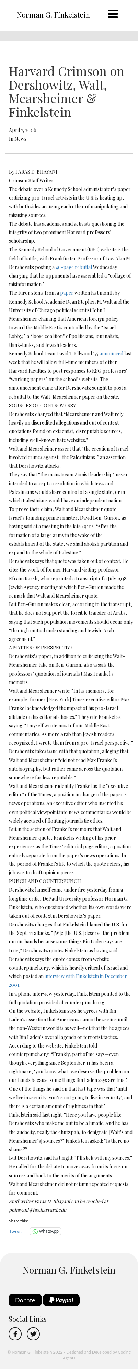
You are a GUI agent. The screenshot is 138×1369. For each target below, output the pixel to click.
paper (66, 293)
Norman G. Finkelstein (53, 14)
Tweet (15, 1231)
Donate (25, 1300)
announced (111, 353)
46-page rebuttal (74, 267)
